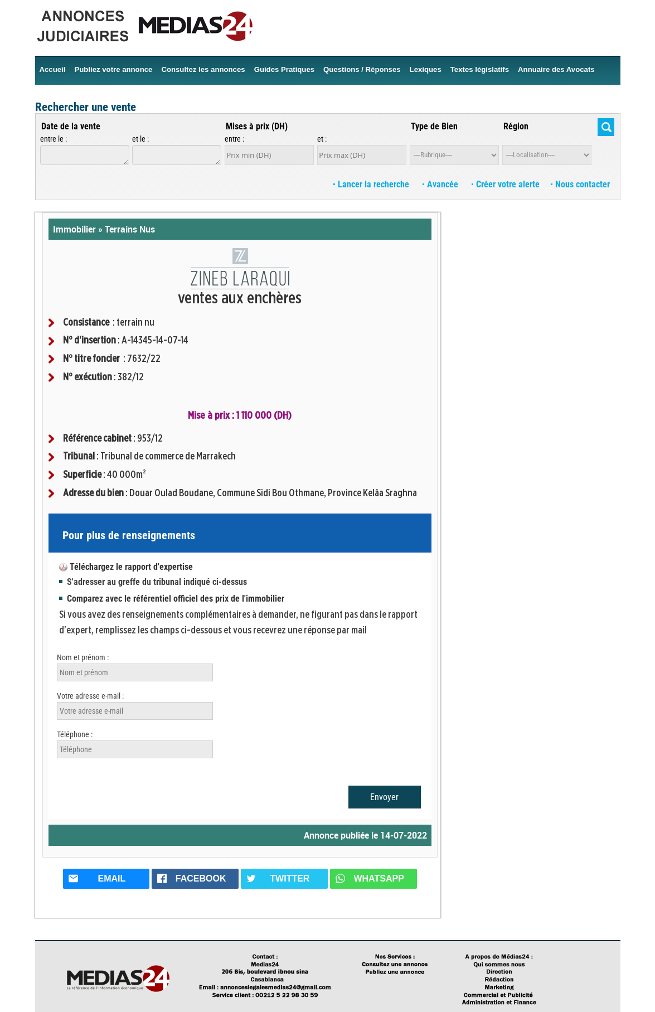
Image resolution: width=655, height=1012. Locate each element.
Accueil (53, 69)
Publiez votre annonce (113, 69)
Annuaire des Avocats (556, 69)
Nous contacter (580, 184)
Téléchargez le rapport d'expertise (131, 566)
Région (515, 126)
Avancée (441, 184)
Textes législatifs (479, 69)
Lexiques (425, 69)
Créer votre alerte (506, 184)
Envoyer (384, 797)
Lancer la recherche (372, 184)
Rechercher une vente (85, 107)
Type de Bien (434, 126)
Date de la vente (70, 126)
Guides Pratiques (284, 69)
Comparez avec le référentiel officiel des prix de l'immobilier (175, 598)
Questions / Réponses (362, 69)
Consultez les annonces (203, 69)
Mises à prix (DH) (257, 126)
